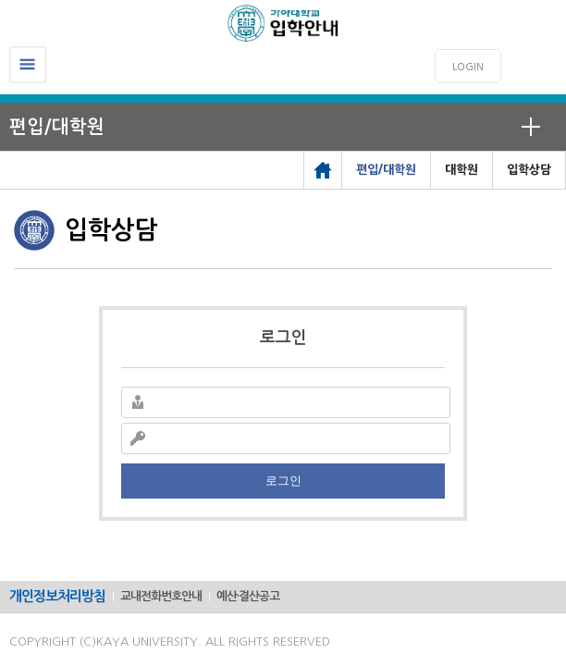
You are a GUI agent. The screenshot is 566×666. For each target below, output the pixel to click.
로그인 (283, 480)
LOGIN (468, 67)
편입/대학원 (57, 126)
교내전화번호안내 (161, 596)
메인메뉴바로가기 (0, 0)
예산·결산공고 (247, 596)
